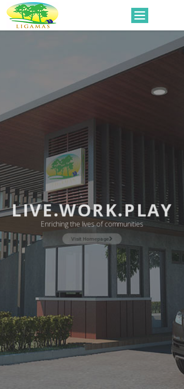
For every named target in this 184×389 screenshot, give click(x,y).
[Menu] (139, 15)
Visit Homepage (92, 238)
